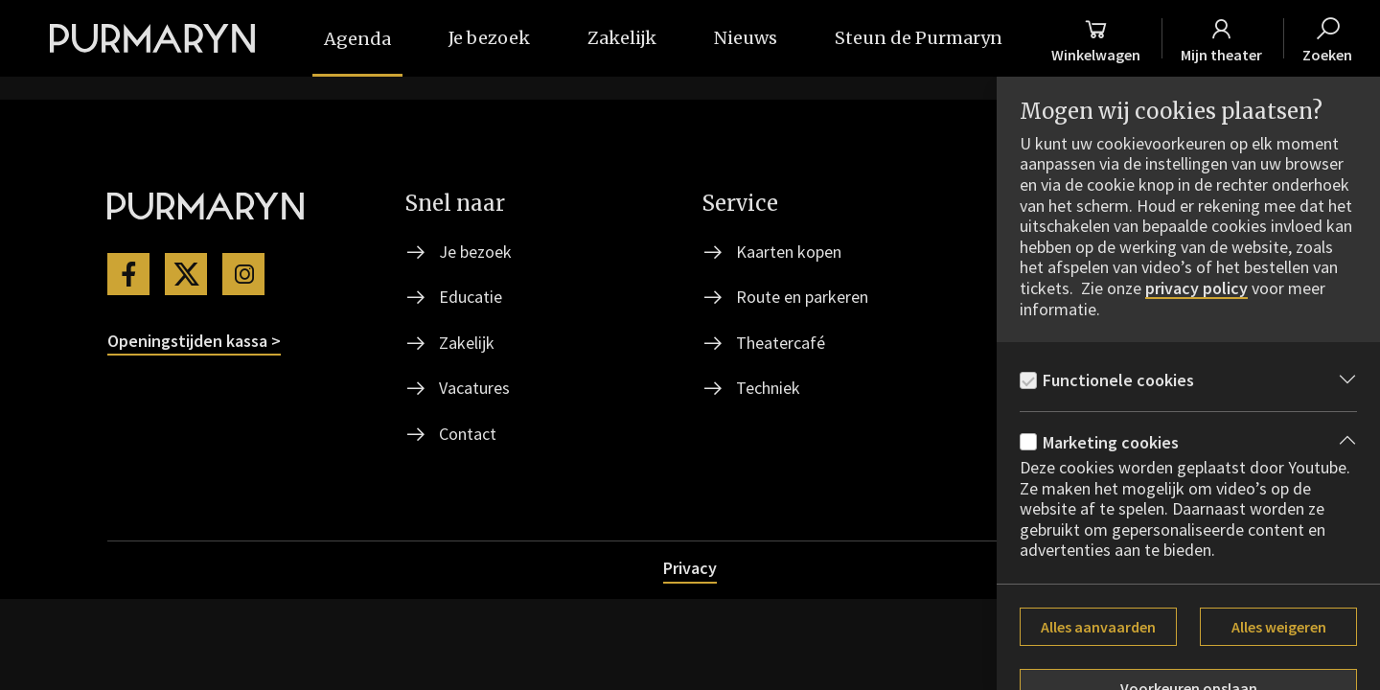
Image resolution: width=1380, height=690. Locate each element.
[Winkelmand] (1096, 38)
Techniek (768, 388)
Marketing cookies (1111, 442)
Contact (467, 434)
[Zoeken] (1327, 38)
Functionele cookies (1118, 380)
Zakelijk (466, 343)
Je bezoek (475, 252)
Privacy (690, 568)
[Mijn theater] (1221, 38)
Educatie (470, 297)
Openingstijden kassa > (194, 341)
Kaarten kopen (788, 252)
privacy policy (1196, 288)
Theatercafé (780, 343)
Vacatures (474, 388)
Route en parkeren (802, 297)
